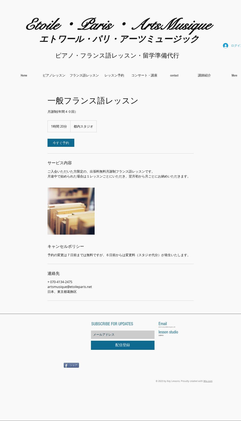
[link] (61, 143)
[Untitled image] (71, 211)
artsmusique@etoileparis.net (167, 327)
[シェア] (71, 365)
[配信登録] (123, 345)
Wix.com (207, 380)
